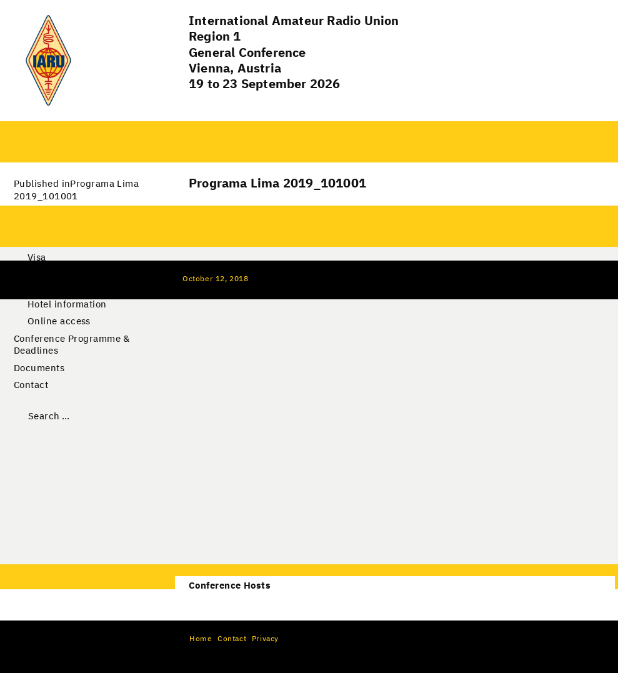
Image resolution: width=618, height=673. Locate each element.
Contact (31, 385)
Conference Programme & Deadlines (72, 345)
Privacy (265, 639)
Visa (36, 257)
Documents (39, 368)
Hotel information (67, 304)
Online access (59, 321)
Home (200, 639)
